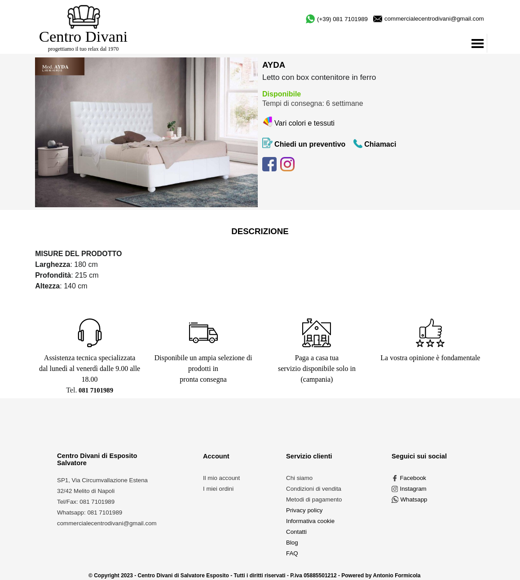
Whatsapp (413, 499)
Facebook (413, 478)
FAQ (292, 553)
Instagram (413, 488)
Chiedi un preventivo (309, 144)
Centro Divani (83, 36)
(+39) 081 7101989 (342, 19)
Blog (292, 542)
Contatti (296, 531)
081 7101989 (96, 390)
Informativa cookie (310, 521)
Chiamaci (380, 144)
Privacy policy (304, 510)
